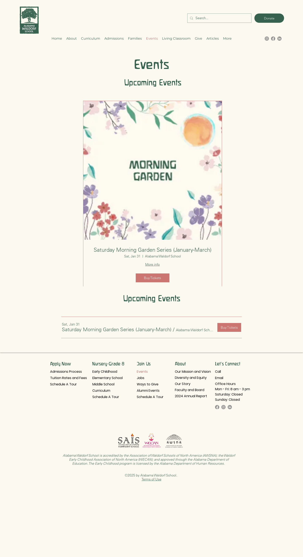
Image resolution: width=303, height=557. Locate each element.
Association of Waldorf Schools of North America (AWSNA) (173, 455)
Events (142, 371)
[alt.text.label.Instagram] (267, 38)
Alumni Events (148, 390)
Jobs (140, 377)
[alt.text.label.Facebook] (273, 38)
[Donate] (269, 18)
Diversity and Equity (191, 377)
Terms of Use (151, 479)
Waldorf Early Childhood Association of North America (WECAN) (152, 457)
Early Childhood (104, 371)
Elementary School (107, 377)
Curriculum (101, 390)
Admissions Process (66, 371)
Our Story (182, 383)
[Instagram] (223, 407)
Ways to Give (147, 384)
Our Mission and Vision (193, 371)
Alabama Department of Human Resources (191, 463)
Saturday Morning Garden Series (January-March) (152, 249)
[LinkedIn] (279, 38)
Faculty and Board (189, 389)
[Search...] (218, 18)
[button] (71, 38)
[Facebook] (217, 407)
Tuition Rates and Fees (68, 377)
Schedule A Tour (63, 384)
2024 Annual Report (191, 396)
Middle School (103, 384)
